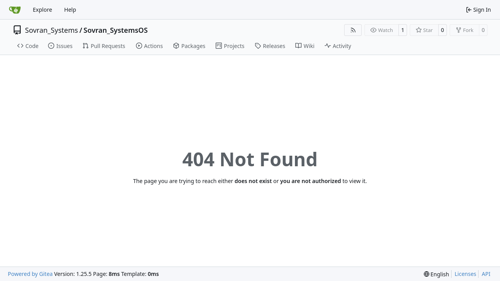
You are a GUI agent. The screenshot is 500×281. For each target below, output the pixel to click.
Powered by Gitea (30, 273)
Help (70, 9)
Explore (42, 9)
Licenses (466, 273)
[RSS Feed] (353, 30)
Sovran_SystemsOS (116, 30)
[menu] (436, 274)
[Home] (15, 10)
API (486, 273)
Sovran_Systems (51, 30)
